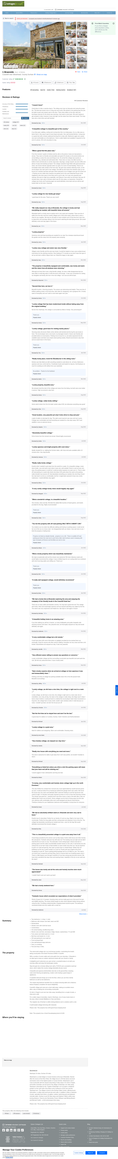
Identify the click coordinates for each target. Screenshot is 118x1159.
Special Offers (19, 12)
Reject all (90, 1152)
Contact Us (109, 12)
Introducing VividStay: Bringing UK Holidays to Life (101, 1132)
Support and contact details (68, 1128)
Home (6, 12)
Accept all (102, 1152)
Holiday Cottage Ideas (50, 12)
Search (25, 118)
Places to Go (34, 12)
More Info (97, 12)
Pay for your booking (66, 1139)
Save (78, 71)
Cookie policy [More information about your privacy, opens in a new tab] (9, 1157)
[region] (59, 1153)
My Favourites (84, 12)
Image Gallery (10, 66)
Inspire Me (63, 1144)
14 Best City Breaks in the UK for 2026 (99, 1136)
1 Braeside (8, 72)
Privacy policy (64, 1130)
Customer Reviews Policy (67, 1137)
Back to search (9, 18)
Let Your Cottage (69, 12)
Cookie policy (64, 1132)
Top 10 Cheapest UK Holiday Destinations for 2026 (100, 1139)
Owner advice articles (66, 1142)
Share (85, 71)
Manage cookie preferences (68, 1135)
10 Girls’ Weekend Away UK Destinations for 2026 (100, 1128)
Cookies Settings (78, 1152)
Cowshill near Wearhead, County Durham (24, 74)
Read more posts (93, 1142)
